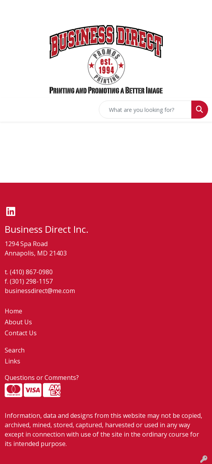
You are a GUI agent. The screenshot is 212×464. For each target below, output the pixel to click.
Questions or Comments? (42, 377)
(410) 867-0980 (31, 272)
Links (12, 361)
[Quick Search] (145, 110)
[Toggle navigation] (12, 109)
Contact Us (21, 333)
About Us (18, 322)
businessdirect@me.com (40, 290)
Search (15, 350)
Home (13, 311)
